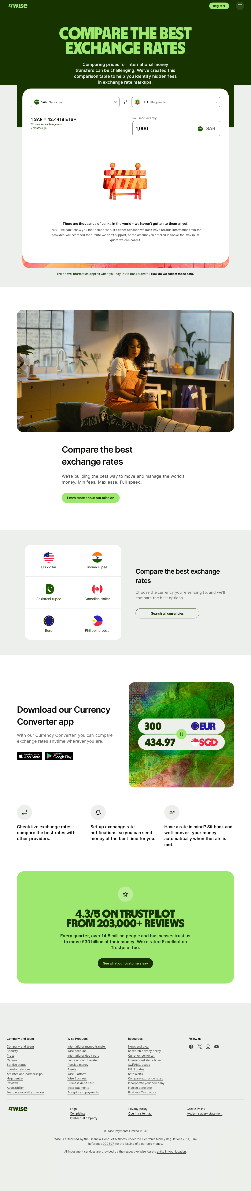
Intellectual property (83, 1118)
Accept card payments (83, 1092)
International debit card (83, 1055)
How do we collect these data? (173, 274)
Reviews (12, 1083)
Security (12, 1051)
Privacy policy (138, 1109)
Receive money (77, 1064)
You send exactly (144, 118)
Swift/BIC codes (139, 1064)
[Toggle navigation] (240, 6)
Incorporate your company (146, 1083)
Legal (74, 1109)
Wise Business (77, 1078)
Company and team (20, 1046)
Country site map (140, 1113)
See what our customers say (125, 963)
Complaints (77, 1113)
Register (219, 6)
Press (10, 1055)
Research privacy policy (144, 1051)
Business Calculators (142, 1092)
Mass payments (78, 1087)
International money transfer (86, 1046)
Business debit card (80, 1083)
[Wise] (18, 5)
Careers (12, 1060)
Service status (16, 1064)
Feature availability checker (25, 1092)
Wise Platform (76, 1074)
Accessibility (15, 1087)
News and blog (138, 1046)
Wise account (76, 1051)
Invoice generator (140, 1087)
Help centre (15, 1078)
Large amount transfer (82, 1060)
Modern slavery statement (204, 1113)
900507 (108, 1143)
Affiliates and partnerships (25, 1074)
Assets (72, 1069)
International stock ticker (145, 1060)
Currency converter (141, 1055)
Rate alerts (135, 1074)
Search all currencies (167, 613)
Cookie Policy (196, 1109)
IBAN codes (136, 1069)
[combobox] (75, 102)
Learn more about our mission (90, 498)
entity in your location (171, 1151)
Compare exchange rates (145, 1078)
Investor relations (18, 1069)
